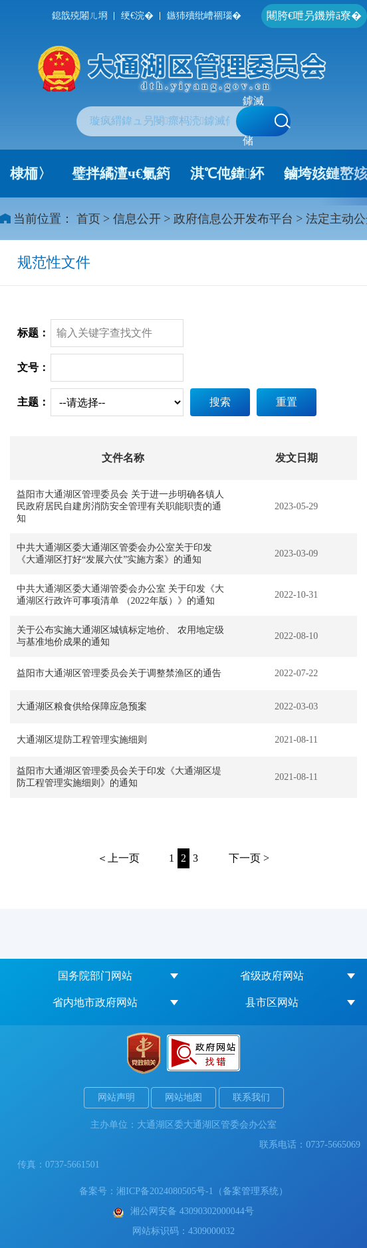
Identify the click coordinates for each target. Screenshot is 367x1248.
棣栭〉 (31, 174)
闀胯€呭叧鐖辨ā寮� (314, 15)
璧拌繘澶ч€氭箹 (121, 174)
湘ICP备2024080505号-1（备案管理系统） (201, 1191)
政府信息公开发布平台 (233, 218)
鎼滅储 (267, 121)
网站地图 (183, 1097)
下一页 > (249, 858)
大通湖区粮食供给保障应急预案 (82, 706)
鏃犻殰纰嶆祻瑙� (204, 16)
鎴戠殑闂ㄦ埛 (80, 16)
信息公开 (137, 218)
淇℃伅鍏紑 (227, 174)
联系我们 (251, 1097)
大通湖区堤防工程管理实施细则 (82, 740)
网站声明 (116, 1097)
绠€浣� (137, 16)
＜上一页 (118, 858)
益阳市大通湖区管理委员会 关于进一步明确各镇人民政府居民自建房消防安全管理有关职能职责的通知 (120, 506)
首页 (88, 218)
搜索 (220, 402)
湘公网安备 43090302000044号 (183, 1211)
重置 (286, 402)
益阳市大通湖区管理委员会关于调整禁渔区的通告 (119, 673)
